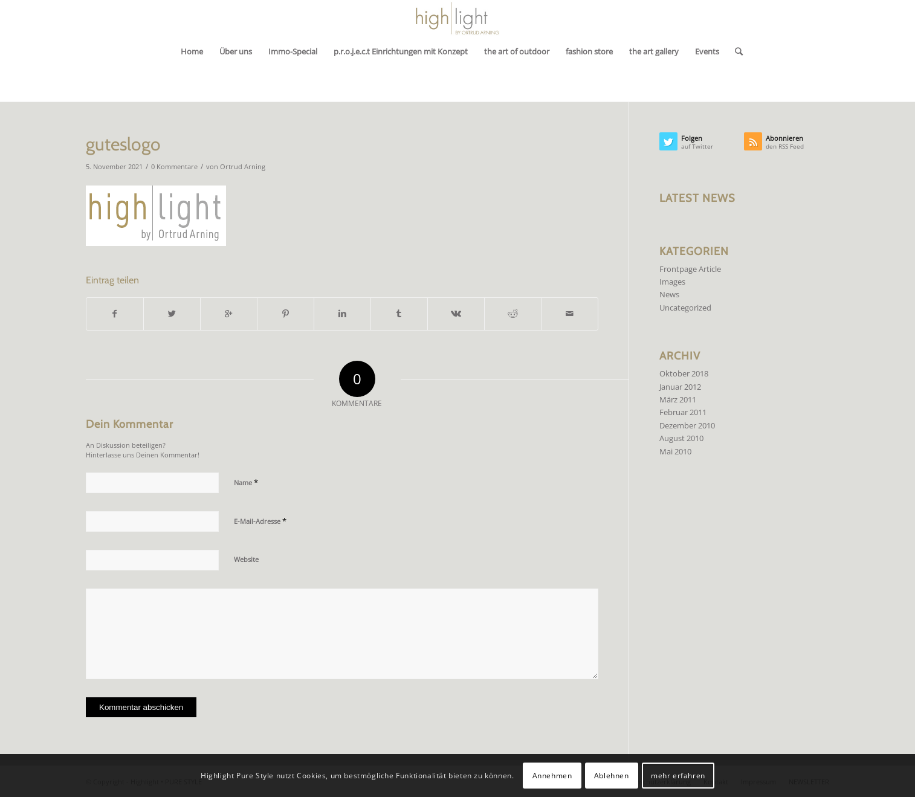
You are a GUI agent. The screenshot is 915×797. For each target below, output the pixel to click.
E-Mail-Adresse (260, 520)
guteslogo (123, 144)
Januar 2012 (680, 386)
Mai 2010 (675, 451)
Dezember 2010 (687, 425)
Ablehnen (611, 775)
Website (246, 559)
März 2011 (677, 399)
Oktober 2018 (683, 373)
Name (246, 482)
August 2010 (681, 438)
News (669, 294)
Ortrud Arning (242, 167)
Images (672, 281)
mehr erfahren (678, 775)
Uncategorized (685, 307)
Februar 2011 (682, 412)
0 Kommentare (174, 167)
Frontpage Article (690, 268)
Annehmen (552, 775)
